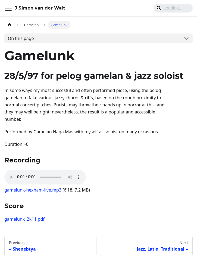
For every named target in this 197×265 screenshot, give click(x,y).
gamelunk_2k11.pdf (24, 219)
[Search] (173, 8)
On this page (21, 38)
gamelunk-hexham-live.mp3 (32, 190)
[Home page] (9, 25)
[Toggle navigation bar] (8, 8)
